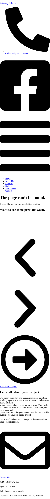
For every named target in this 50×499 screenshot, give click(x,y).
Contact (8, 191)
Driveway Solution (8, 3)
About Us (9, 181)
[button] (25, 146)
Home (8, 179)
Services (9, 183)
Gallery (8, 186)
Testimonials (10, 188)
